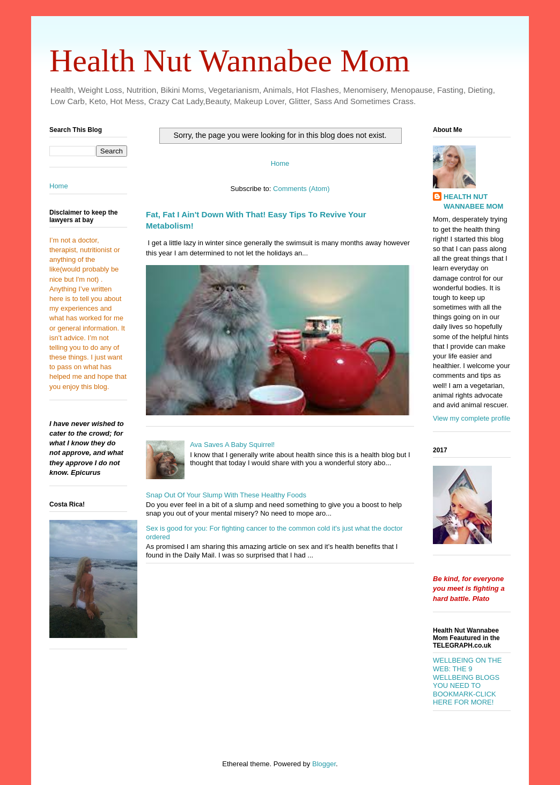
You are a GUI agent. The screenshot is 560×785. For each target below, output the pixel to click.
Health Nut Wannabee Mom (229, 60)
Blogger (324, 764)
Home (280, 163)
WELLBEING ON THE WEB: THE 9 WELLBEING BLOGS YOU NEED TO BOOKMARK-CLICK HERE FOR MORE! (467, 681)
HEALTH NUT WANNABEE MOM (473, 201)
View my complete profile (471, 418)
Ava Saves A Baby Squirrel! (232, 445)
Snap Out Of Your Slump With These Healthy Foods (226, 495)
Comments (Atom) (301, 189)
